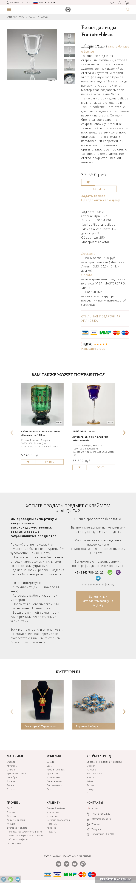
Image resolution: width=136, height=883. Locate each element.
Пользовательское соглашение (25, 831)
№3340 (44, 17)
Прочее (11, 789)
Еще (49, 789)
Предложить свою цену (100, 200)
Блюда (50, 761)
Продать (51, 831)
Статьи (11, 812)
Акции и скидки (16, 819)
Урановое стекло (16, 773)
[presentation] (12, 431)
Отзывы (11, 816)
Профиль (52, 823)
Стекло (11, 769)
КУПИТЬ (98, 189)
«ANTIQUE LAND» (15, 17)
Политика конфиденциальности (25, 835)
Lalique (94, 46)
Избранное (53, 816)
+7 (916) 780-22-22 (89, 572)
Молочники (53, 777)
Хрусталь (12, 765)
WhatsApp (94, 824)
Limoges (91, 789)
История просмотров (58, 819)
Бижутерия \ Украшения (40, 726)
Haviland (91, 769)
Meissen (91, 765)
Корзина (51, 827)
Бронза (11, 781)
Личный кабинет (56, 808)
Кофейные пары (56, 769)
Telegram (94, 829)
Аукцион (12, 823)
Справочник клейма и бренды (104, 761)
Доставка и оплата (17, 827)
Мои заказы (53, 812)
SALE (9, 808)
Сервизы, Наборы (87, 726)
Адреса (92, 809)
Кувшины (52, 773)
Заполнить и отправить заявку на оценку (98, 601)
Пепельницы (54, 781)
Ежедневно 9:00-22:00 (100, 834)
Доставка (88, 254)
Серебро (12, 777)
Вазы (49, 765)
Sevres (90, 785)
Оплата (86, 275)
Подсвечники (54, 785)
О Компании (14, 843)
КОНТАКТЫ (95, 802)
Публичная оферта (17, 839)
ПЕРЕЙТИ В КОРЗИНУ (115, 879)
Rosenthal (92, 777)
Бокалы (32, 17)
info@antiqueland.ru (99, 819)
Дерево (11, 785)
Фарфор (11, 761)
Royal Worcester (95, 773)
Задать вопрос (93, 196)
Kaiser (90, 781)
